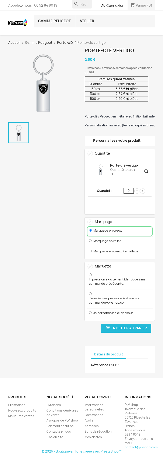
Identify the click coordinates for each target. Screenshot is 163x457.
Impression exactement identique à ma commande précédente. (117, 281)
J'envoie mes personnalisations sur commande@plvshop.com (114, 300)
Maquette (103, 266)
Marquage (103, 221)
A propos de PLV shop (62, 420)
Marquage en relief (107, 241)
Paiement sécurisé (60, 426)
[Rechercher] (82, 4)
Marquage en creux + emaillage (115, 251)
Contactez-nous (58, 431)
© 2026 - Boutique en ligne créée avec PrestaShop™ (82, 451)
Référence (99, 365)
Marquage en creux (107, 230)
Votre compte (98, 397)
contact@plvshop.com (141, 447)
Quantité (102, 153)
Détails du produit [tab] (108, 354)
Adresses (92, 426)
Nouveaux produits (22, 410)
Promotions (16, 405)
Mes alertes (93, 437)
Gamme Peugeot (54, 20)
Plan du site (54, 437)
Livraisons (53, 405)
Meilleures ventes (21, 416)
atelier (87, 20)
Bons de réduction (98, 431)
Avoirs (89, 420)
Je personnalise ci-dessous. (113, 313)
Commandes (94, 415)
